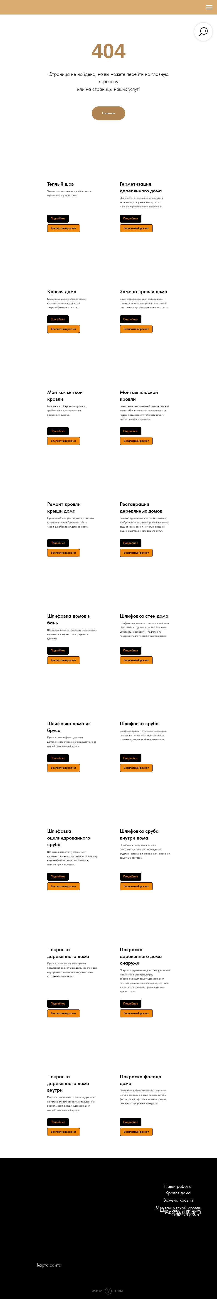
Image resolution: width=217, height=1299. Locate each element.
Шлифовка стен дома (144, 616)
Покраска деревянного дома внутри (68, 1083)
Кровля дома (61, 291)
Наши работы (178, 1186)
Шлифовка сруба (139, 723)
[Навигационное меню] (209, 7)
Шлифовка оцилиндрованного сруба (68, 837)
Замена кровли (178, 1200)
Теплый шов (60, 184)
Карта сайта (49, 1265)
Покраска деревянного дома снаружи (141, 956)
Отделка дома (185, 1214)
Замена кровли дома (143, 291)
